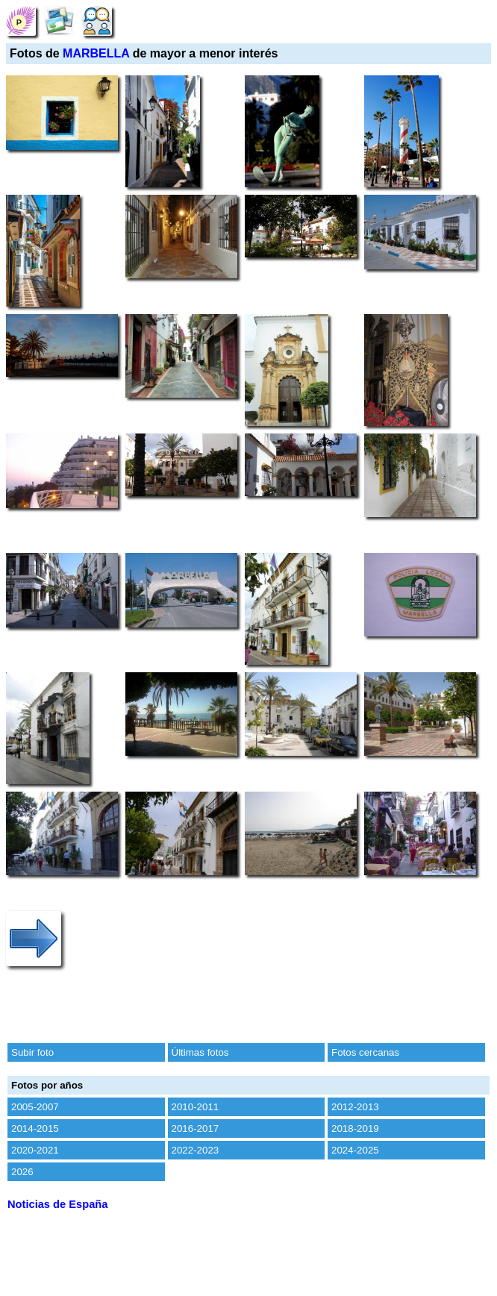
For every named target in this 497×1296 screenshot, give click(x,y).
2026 (22, 1171)
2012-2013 (355, 1106)
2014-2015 (35, 1128)
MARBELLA (96, 53)
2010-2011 (195, 1106)
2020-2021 (35, 1150)
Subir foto (32, 1052)
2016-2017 (195, 1128)
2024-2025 (355, 1150)
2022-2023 (195, 1150)
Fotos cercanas (365, 1052)
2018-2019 (355, 1128)
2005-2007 (35, 1106)
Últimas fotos (200, 1052)
